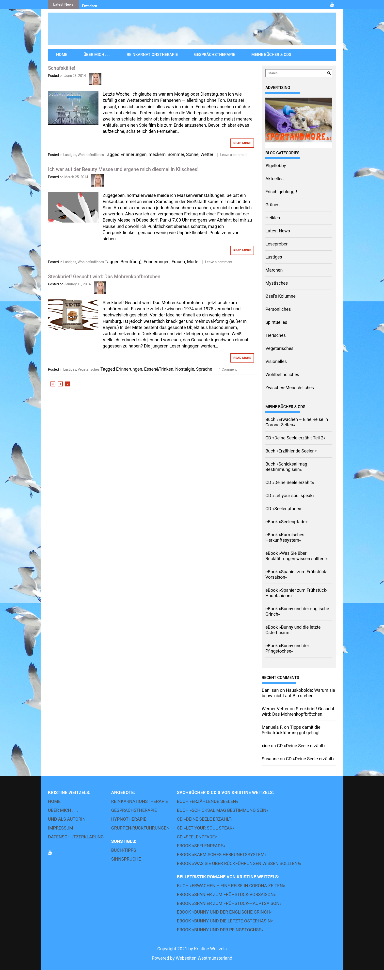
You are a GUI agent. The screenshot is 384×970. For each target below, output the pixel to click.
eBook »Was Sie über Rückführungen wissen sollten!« (296, 556)
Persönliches (278, 309)
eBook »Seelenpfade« (286, 521)
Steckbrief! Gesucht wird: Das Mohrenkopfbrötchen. (105, 276)
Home (61, 54)
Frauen (178, 261)
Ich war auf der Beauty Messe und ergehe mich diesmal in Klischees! (123, 169)
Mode (192, 261)
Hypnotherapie (128, 819)
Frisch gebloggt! (281, 191)
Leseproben (276, 243)
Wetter (206, 154)
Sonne (192, 154)
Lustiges (69, 155)
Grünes (272, 204)
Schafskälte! (61, 68)
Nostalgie (184, 369)
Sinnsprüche (126, 859)
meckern (156, 154)
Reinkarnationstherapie (152, 54)
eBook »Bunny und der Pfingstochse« (287, 648)
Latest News (277, 230)
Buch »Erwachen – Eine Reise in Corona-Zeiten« (231, 885)
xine (266, 745)
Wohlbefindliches (91, 155)
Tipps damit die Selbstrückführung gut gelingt (291, 730)
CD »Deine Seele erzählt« (289, 482)
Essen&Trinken (158, 369)
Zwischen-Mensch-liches (289, 387)
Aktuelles (274, 178)
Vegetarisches (89, 369)
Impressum (60, 828)
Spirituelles (276, 322)
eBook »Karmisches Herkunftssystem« (284, 537)
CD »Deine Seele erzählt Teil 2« (295, 437)
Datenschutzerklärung (76, 836)
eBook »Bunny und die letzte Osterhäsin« (225, 921)
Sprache (204, 369)
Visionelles (276, 361)
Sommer (176, 154)
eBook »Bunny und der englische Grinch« (224, 912)
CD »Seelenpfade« (283, 508)
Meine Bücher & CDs (271, 54)
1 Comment (228, 369)
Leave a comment (233, 155)
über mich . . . (96, 54)
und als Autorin (66, 819)
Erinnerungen (134, 154)
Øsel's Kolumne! (281, 296)
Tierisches (275, 335)
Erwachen (89, 6)
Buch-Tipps (123, 850)
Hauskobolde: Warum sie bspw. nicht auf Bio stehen (298, 693)
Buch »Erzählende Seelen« (291, 450)
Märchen (274, 270)
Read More (242, 143)
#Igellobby (275, 165)
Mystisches (276, 283)
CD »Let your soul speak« (290, 495)
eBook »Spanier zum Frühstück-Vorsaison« (226, 894)
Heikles (272, 217)
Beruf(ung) (131, 261)
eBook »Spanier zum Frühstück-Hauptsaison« (229, 903)
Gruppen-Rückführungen (140, 828)
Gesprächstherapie (214, 54)
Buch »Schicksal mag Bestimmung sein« (286, 466)
